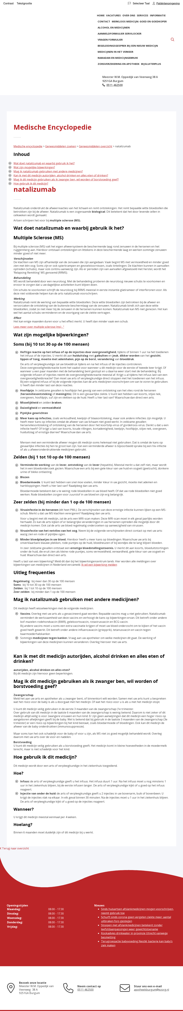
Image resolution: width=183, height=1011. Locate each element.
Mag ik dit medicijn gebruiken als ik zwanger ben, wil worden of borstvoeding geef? (66, 179)
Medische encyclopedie (27, 146)
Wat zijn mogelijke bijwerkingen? (34, 167)
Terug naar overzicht (14, 848)
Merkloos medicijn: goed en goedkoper (139, 21)
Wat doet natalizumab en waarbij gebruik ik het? (44, 163)
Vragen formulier (110, 39)
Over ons (128, 15)
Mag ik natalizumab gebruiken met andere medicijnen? (48, 171)
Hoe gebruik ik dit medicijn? (30, 183)
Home (101, 15)
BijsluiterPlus (151, 63)
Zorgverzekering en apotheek (118, 63)
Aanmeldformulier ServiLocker (119, 33)
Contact (104, 21)
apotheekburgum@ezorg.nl (151, 989)
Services (142, 15)
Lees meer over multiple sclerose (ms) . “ (38, 327)
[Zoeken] (172, 39)
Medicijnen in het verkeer (115, 51)
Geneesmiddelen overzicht (95, 146)
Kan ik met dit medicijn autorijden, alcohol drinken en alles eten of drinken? (60, 175)
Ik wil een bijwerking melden (99, 565)
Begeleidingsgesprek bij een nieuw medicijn (128, 45)
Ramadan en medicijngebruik (118, 57)
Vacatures (113, 15)
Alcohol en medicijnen (114, 27)
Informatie (158, 15)
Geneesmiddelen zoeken (60, 146)
